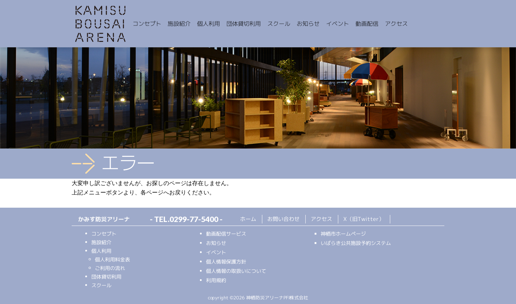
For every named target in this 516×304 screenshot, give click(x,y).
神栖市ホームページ (343, 233)
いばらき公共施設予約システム (356, 243)
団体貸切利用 (106, 276)
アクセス (321, 219)
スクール (101, 285)
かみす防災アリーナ (100, 24)
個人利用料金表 (112, 259)
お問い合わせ (283, 219)
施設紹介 (101, 242)
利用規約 (216, 280)
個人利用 (101, 250)
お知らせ (216, 243)
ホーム (248, 219)
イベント (216, 252)
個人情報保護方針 (226, 261)
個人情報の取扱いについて (236, 270)
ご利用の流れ (110, 268)
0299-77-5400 (193, 218)
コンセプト (103, 233)
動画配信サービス (226, 233)
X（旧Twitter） (363, 219)
